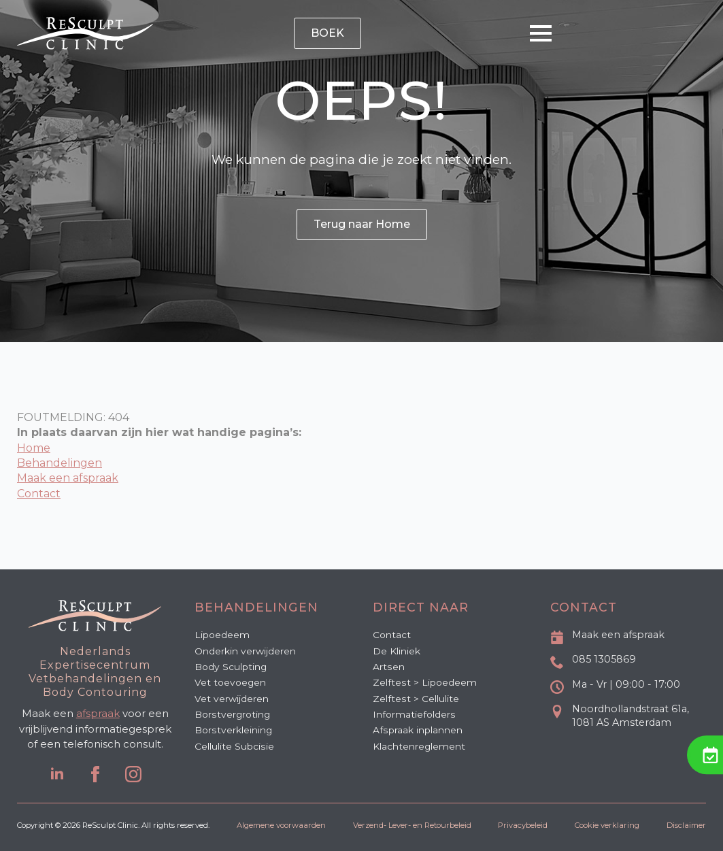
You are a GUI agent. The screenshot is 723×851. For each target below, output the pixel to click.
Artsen (389, 666)
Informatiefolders (414, 714)
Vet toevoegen (230, 682)
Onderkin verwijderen (245, 651)
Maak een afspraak (67, 477)
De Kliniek (396, 651)
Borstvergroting (232, 714)
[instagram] (133, 774)
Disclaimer (686, 825)
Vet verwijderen (232, 698)
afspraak (98, 713)
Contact (39, 493)
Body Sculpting (231, 666)
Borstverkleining (233, 729)
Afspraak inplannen (418, 729)
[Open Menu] (541, 33)
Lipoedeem (222, 634)
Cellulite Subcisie (234, 746)
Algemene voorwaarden (281, 825)
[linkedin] (57, 774)
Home (33, 447)
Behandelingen (59, 462)
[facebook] (95, 774)
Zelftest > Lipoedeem (425, 682)
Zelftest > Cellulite (416, 698)
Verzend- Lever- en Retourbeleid (412, 825)
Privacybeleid (523, 825)
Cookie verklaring (607, 825)
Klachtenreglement (419, 746)
